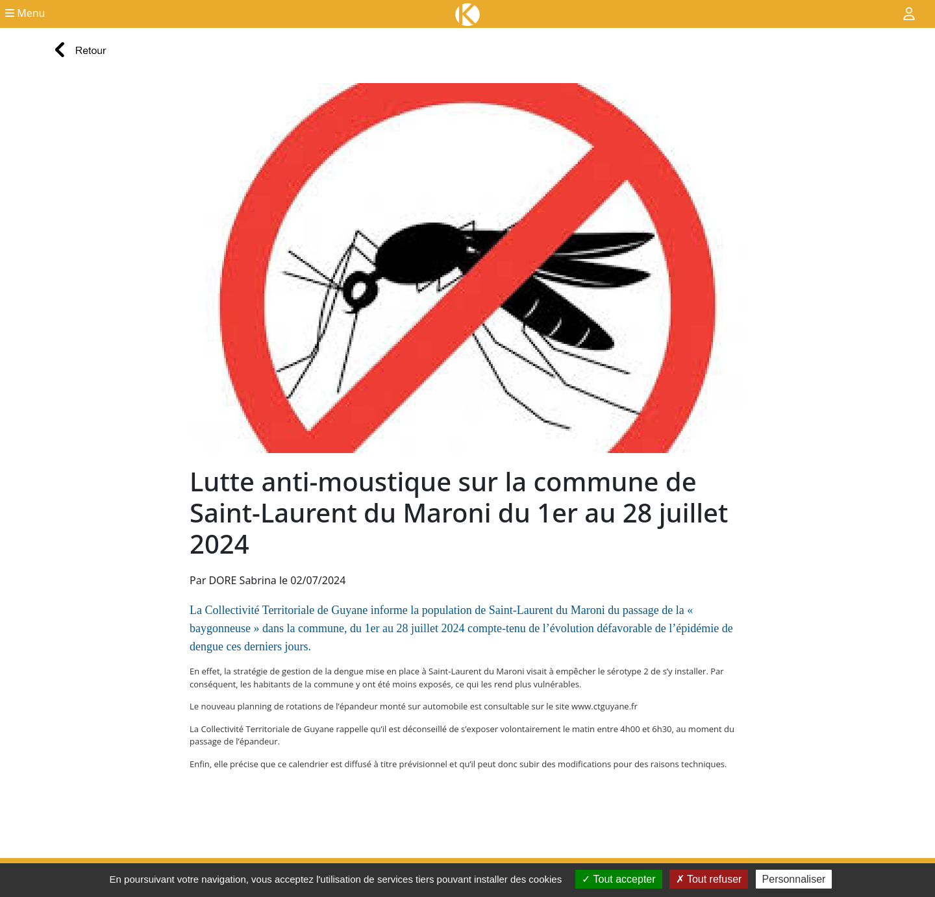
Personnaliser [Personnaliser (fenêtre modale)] (794, 879)
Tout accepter (618, 879)
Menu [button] (25, 13)
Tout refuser (709, 879)
